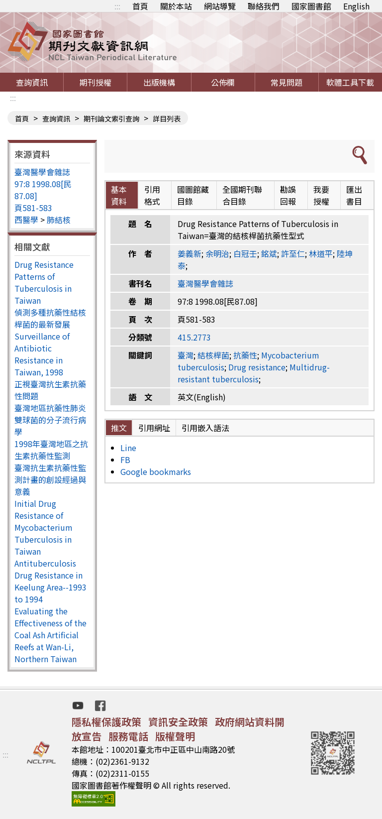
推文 (119, 428)
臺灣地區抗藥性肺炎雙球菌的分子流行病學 (50, 420)
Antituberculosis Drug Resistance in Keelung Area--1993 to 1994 (50, 581)
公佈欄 (223, 82)
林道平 (321, 253)
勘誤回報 (288, 195)
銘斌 (269, 253)
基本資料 (119, 195)
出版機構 (159, 82)
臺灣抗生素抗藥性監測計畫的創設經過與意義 (50, 479)
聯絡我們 (264, 6)
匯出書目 (354, 195)
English (356, 6)
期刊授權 (95, 82)
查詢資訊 (32, 82)
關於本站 (176, 6)
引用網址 (154, 428)
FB (125, 460)
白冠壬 (245, 253)
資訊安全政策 (178, 721)
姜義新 (189, 253)
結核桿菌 (213, 355)
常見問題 (286, 82)
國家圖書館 (311, 6)
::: (117, 6)
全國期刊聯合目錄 (242, 195)
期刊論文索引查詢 (111, 118)
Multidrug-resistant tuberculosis (254, 373)
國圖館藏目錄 (193, 195)
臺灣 (185, 355)
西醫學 (26, 220)
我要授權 (321, 195)
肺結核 (59, 220)
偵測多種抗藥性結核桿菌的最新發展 (50, 318)
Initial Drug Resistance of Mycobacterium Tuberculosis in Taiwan (43, 527)
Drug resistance (257, 367)
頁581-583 (33, 208)
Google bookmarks (155, 471)
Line (128, 448)
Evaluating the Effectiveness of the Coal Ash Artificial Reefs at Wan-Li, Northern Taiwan (50, 635)
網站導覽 (220, 6)
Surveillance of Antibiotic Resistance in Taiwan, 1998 (42, 354)
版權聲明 (175, 736)
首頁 (140, 6)
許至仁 (293, 253)
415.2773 (194, 337)
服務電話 (128, 736)
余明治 (217, 253)
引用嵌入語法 (205, 428)
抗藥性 (245, 355)
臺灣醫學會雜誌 (42, 172)
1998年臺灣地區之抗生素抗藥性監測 (51, 450)
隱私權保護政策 (106, 721)
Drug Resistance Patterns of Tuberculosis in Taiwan (44, 282)
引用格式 (152, 195)
